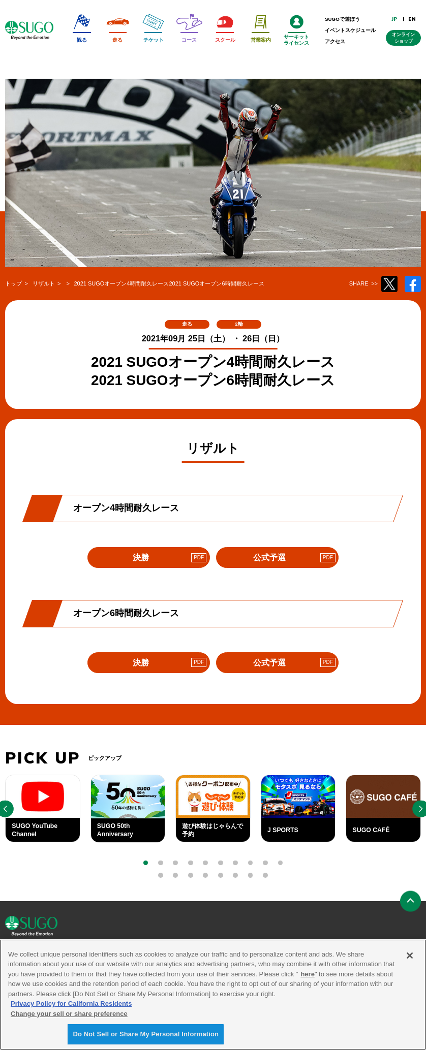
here (307, 977)
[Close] (410, 958)
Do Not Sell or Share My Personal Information (146, 1037)
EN (412, 19)
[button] (145, 863)
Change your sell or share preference (69, 1017)
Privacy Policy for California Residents (71, 1007)
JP (395, 19)
